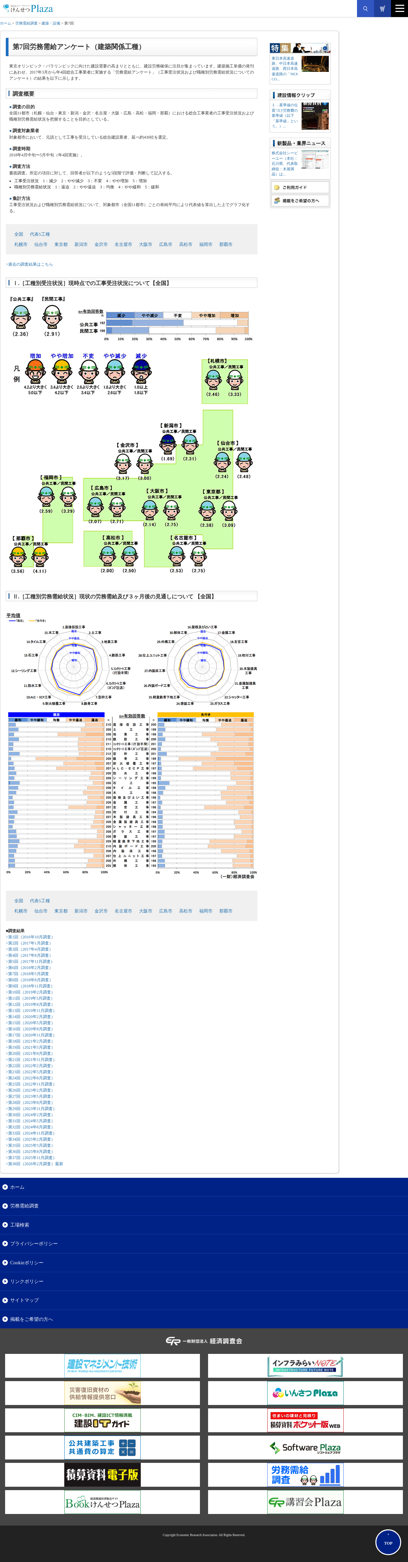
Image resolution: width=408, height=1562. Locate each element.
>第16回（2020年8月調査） (30, 1029)
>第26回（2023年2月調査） (30, 1090)
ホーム (5, 23)
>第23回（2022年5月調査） (30, 1071)
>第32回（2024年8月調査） (30, 1127)
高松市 (185, 244)
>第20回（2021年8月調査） (30, 1053)
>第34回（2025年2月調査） (30, 1139)
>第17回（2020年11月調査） (31, 1035)
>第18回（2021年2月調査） (30, 1041)
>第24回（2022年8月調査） (30, 1078)
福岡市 (206, 244)
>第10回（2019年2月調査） (30, 992)
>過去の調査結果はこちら (29, 264)
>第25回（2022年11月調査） (31, 1084)
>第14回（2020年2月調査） (30, 1016)
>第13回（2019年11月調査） (31, 1010)
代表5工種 (40, 234)
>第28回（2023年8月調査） (30, 1102)
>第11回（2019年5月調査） (30, 998)
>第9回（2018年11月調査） (30, 986)
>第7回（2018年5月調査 (27, 973)
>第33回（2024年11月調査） (31, 1133)
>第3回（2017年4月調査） (29, 949)
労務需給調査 (26, 23)
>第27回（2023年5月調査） (30, 1096)
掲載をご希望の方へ (31, 1319)
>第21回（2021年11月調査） (31, 1059)
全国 (18, 234)
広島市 (165, 244)
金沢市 (101, 244)
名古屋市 (123, 244)
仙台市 (41, 244)
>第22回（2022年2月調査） (30, 1065)
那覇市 (226, 244)
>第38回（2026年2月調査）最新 (34, 1163)
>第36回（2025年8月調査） (30, 1151)
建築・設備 (50, 23)
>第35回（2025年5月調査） (30, 1145)
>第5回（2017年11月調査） (30, 961)
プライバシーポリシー (34, 1243)
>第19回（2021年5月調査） (30, 1047)
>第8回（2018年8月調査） (29, 980)
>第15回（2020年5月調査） (30, 1022)
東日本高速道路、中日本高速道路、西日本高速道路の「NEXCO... (285, 68)
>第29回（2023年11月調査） (31, 1108)
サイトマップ (24, 1300)
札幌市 (21, 244)
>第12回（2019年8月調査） (30, 1004)
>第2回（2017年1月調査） (29, 943)
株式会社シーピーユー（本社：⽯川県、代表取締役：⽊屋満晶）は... (285, 163)
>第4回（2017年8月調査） (29, 955)
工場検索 (19, 1225)
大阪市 (145, 244)
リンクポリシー (27, 1281)
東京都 (61, 244)
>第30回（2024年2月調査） (30, 1114)
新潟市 (81, 244)
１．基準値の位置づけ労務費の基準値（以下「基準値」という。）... (285, 115)
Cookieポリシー (27, 1262)
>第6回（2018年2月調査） (29, 967)
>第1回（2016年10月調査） (30, 937)
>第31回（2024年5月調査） (30, 1121)
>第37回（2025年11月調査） (31, 1157)
